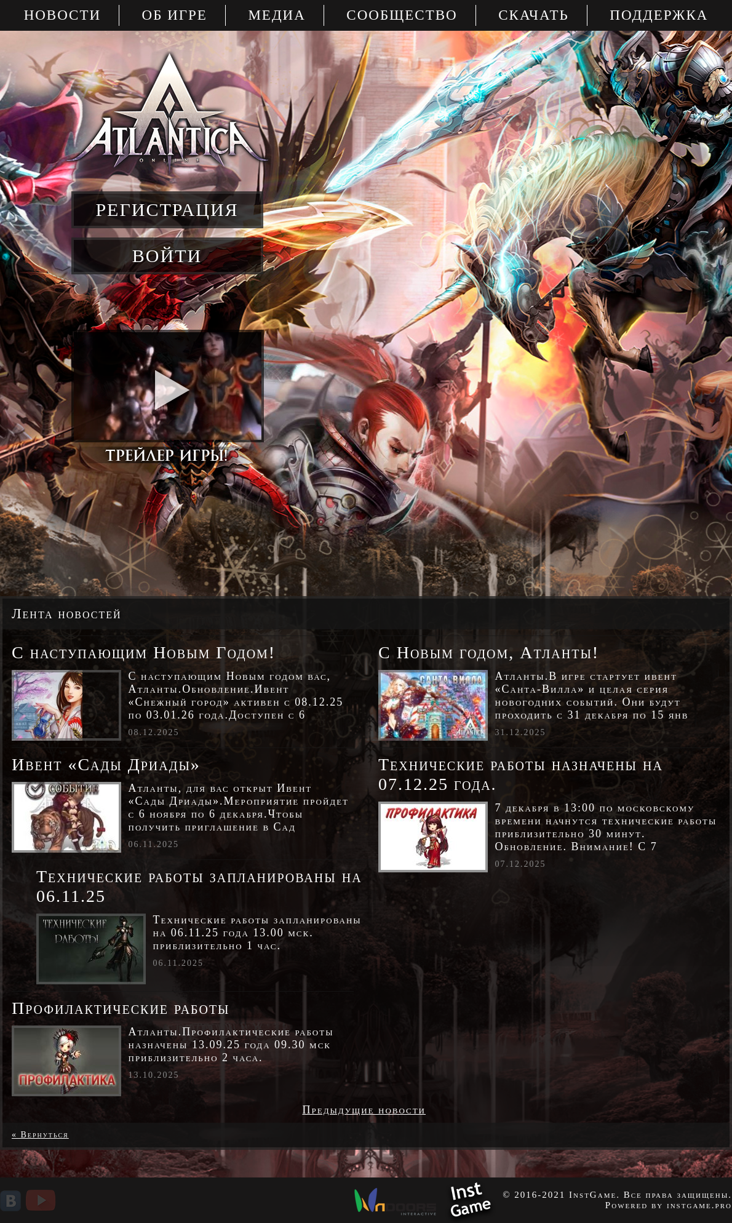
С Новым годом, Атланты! (488, 652)
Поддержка (659, 15)
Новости (62, 15)
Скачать (533, 15)
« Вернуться (40, 1134)
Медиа (276, 15)
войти (167, 255)
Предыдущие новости (364, 1110)
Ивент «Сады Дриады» (106, 764)
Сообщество (401, 15)
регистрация (166, 209)
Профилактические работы (121, 1008)
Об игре (174, 15)
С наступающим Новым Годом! (144, 652)
